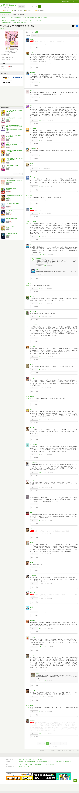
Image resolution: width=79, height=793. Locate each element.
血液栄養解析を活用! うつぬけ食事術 (14, 118)
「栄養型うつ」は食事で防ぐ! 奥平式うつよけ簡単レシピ (14, 151)
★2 (39, 97)
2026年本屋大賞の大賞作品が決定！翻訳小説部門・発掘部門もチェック (17, 22)
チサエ (32, 409)
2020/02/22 (50, 733)
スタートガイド (32, 759)
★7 (39, 369)
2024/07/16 (49, 155)
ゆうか (32, 90)
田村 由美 (8, 198)
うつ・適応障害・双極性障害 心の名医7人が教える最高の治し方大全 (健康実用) (14, 127)
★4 (39, 303)
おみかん (32, 592)
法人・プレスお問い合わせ (35, 764)
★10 (40, 419)
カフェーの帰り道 (10, 226)
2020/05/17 (50, 646)
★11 (40, 254)
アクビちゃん (33, 462)
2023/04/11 (49, 303)
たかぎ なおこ (9, 204)
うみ (31, 52)
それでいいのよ (34, 283)
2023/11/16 (49, 213)
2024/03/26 (47, 168)
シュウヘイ (33, 480)
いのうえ (32, 620)
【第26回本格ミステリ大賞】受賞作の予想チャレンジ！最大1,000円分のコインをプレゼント (21, 20)
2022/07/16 (49, 401)
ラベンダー (33, 311)
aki (31, 105)
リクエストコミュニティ (49, 764)
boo (31, 245)
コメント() (43, 63)
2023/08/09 (50, 254)
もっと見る (18, 173)
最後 (63, 743)
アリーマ (32, 690)
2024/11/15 (49, 140)
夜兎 (31, 39)
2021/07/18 (49, 533)
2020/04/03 (49, 711)
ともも (32, 378)
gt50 (31, 705)
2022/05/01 (50, 419)
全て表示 (28, 35)
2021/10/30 (49, 487)
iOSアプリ (30, 766)
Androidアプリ (22, 766)
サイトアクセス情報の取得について (63, 761)
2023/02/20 (49, 316)
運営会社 (21, 761)
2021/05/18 (49, 553)
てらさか (32, 427)
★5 (39, 186)
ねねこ (32, 562)
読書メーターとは (23, 759)
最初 (40, 743)
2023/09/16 (49, 236)
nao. (31, 512)
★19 (40, 338)
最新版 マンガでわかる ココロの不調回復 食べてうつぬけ (14, 143)
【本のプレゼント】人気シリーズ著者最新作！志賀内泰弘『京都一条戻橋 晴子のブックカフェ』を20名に (24, 17)
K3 (31, 195)
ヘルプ (20, 764)
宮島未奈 (8, 189)
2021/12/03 (50, 472)
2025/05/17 (49, 97)
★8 (39, 583)
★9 (39, 520)
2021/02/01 (49, 583)
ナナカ (32, 655)
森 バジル (8, 212)
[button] (39, 6)
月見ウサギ (33, 221)
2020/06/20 (50, 628)
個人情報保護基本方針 (30, 761)
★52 (40, 472)
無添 (31, 607)
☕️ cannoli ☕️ (34, 148)
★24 (40, 733)
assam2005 (33, 325)
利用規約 (40, 759)
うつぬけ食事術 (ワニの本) (12, 165)
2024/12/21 (50, 120)
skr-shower (33, 495)
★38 (40, 356)
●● (31, 208)
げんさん (32, 296)
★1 (39, 63)
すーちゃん (33, 575)
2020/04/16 (49, 670)
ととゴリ (32, 637)
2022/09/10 (49, 369)
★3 (39, 82)
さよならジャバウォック (11, 233)
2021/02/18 (49, 567)
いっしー (32, 542)
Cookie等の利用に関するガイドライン (45, 761)
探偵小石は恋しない (10, 210)
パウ (31, 529)
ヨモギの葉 (33, 128)
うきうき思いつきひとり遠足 (12, 203)
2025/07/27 (49, 82)
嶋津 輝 (7, 227)
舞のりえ (32, 72)
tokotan (32, 720)
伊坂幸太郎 (8, 235)
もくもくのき (33, 444)
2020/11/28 (49, 598)
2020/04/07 (50, 696)
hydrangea (33, 177)
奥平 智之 (5, 14)
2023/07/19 (49, 288)
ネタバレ (35, 35)
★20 (40, 120)
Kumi (31, 364)
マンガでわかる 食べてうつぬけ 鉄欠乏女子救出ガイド (14, 159)
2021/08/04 (49, 520)
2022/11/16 (50, 356)
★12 (40, 44)
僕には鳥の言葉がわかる (11, 218)
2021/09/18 (49, 503)
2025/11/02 (49, 63)
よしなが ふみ (9, 182)
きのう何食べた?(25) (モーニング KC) (14, 180)
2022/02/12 (49, 454)
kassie (32, 396)
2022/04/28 (49, 435)
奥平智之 (8, 145)
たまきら (32, 346)
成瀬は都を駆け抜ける (11, 188)
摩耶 (31, 163)
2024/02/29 (49, 186)
